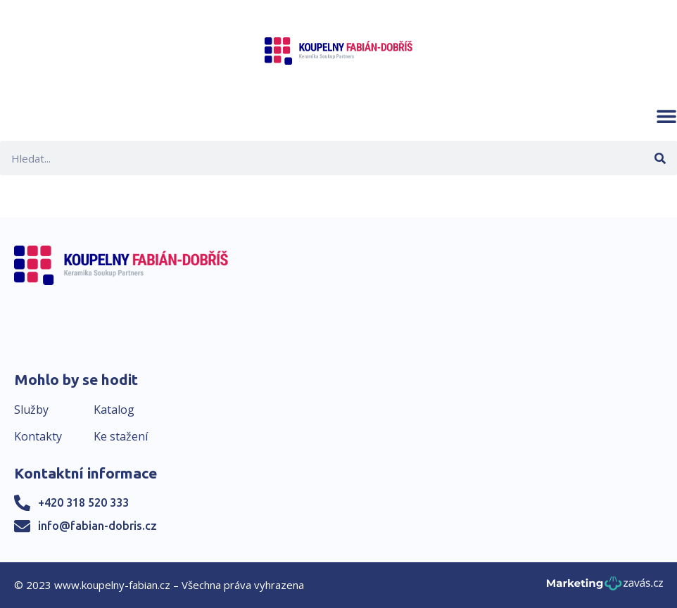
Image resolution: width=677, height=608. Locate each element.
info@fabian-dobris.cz (97, 525)
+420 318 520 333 (83, 502)
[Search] (660, 158)
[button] (666, 116)
